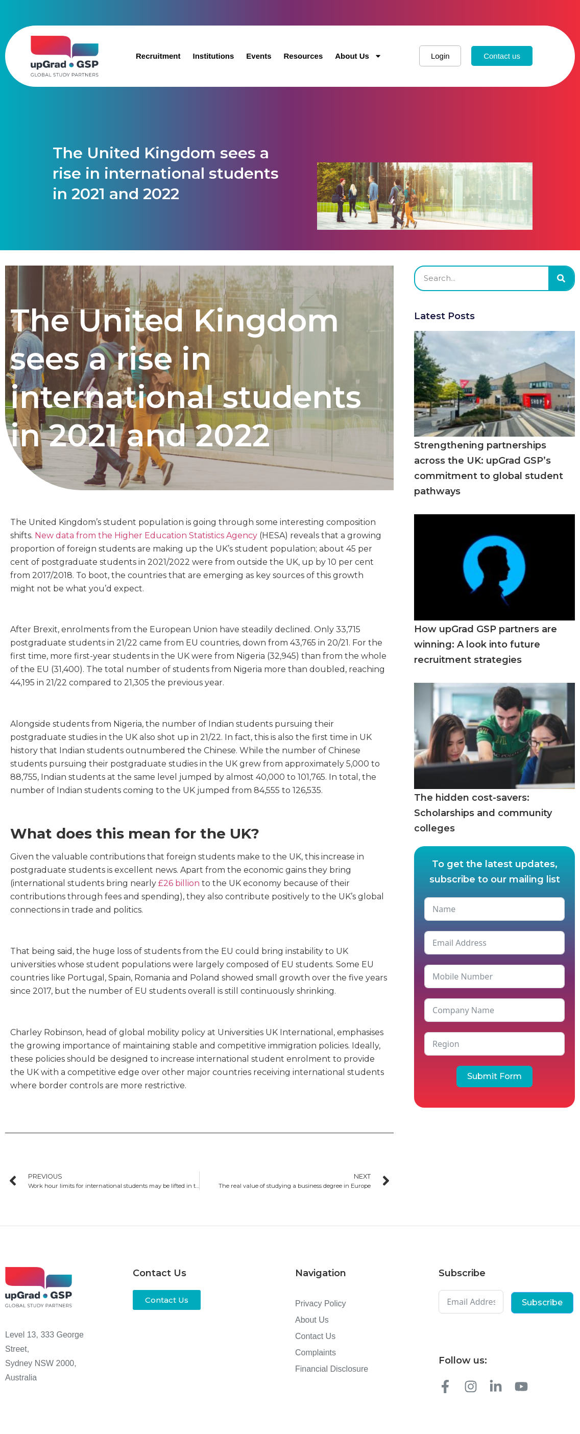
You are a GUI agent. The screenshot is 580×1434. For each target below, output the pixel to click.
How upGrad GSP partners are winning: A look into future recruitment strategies (485, 644)
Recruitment (158, 56)
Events (258, 56)
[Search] (561, 278)
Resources (303, 56)
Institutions (213, 56)
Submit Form (494, 1076)
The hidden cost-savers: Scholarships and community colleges (483, 813)
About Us (358, 56)
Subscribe (542, 1302)
